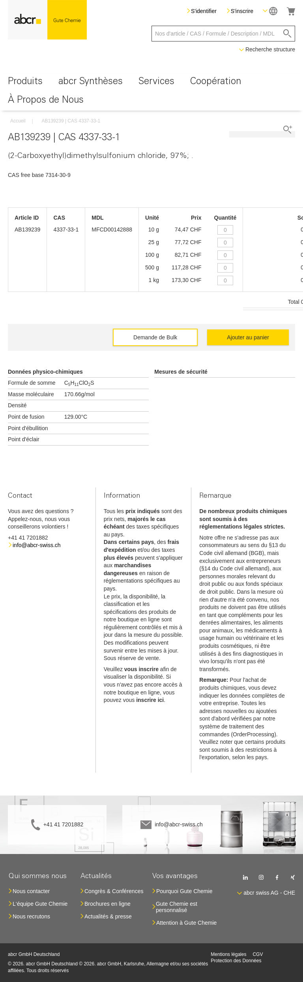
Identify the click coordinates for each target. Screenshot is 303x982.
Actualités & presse (108, 916)
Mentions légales (228, 954)
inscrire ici (150, 700)
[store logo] (47, 20)
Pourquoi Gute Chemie (184, 891)
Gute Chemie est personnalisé (176, 907)
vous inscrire (141, 669)
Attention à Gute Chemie (186, 923)
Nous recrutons (31, 916)
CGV (257, 954)
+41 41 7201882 (63, 824)
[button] (270, 11)
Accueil (18, 121)
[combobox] (223, 33)
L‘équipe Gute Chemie (40, 904)
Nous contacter (31, 891)
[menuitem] (25, 82)
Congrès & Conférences (113, 891)
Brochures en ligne (107, 904)
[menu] (151, 92)
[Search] (287, 33)
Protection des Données (236, 960)
